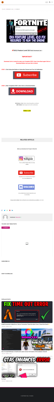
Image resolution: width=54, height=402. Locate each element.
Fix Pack (3, 379)
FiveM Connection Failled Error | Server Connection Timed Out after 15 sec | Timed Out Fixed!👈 (25, 324)
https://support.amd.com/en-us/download (30, 104)
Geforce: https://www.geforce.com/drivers (31, 103)
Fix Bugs (31, 395)
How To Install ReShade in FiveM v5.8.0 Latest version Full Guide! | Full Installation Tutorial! (24, 351)
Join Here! (42, 200)
